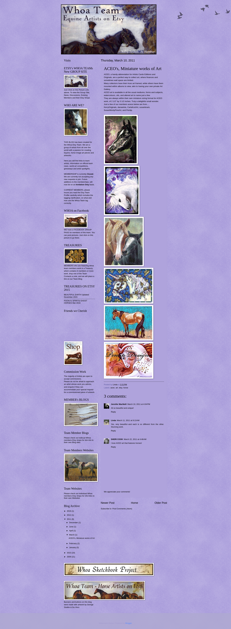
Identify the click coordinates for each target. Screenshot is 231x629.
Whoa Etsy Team (74, 145)
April (71, 531)
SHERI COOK (117, 439)
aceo (112, 388)
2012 (69, 515)
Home (134, 502)
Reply (113, 412)
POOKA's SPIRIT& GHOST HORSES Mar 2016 (75, 302)
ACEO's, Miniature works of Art (82, 538)
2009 (69, 557)
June (71, 527)
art (117, 388)
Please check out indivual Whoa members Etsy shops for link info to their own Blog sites (78, 440)
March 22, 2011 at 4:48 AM (135, 439)
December (73, 522)
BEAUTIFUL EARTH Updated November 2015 (76, 296)
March (72, 535)
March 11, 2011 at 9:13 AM (128, 420)
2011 (69, 519)
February (73, 543)
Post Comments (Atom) (122, 509)
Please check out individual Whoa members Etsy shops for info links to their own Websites (79, 495)
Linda (113, 420)
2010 (69, 553)
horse (125, 388)
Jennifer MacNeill (119, 404)
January (72, 547)
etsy (120, 388)
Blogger (128, 623)
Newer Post (107, 502)
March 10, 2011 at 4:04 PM (138, 404)
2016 (69, 511)
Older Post (161, 502)
